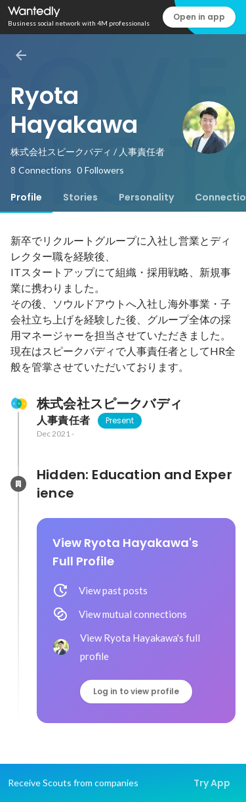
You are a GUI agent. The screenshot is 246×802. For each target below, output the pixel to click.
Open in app (199, 16)
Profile (26, 197)
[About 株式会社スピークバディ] (18, 403)
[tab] (26, 197)
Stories (80, 197)
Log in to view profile (136, 691)
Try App (212, 783)
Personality (146, 197)
